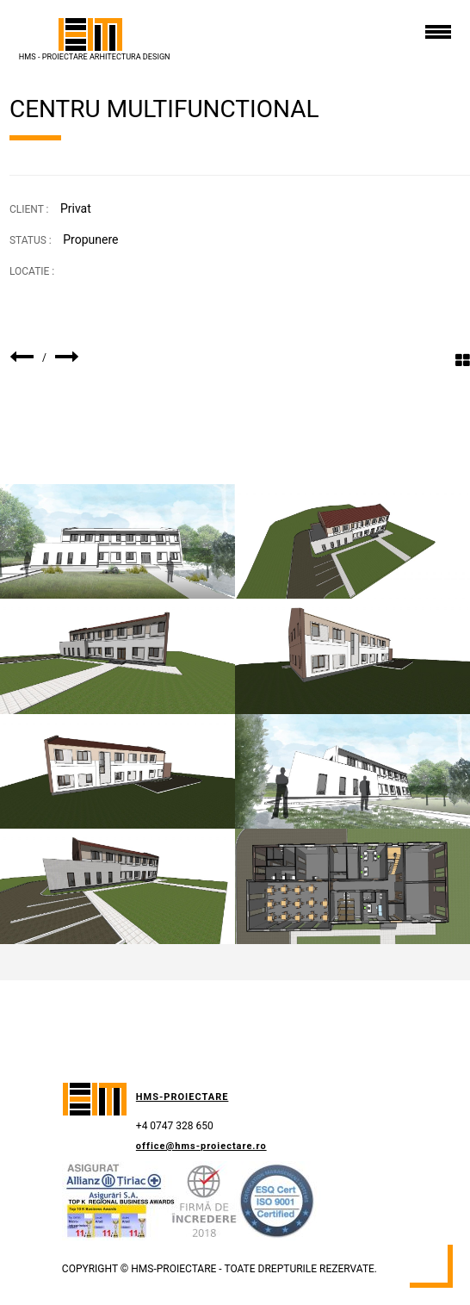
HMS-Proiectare (182, 1097)
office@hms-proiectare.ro (201, 1146)
